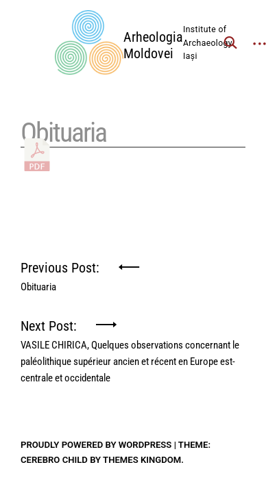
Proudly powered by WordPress (96, 445)
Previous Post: (60, 273)
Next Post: (133, 331)
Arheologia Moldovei (153, 45)
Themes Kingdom (142, 460)
